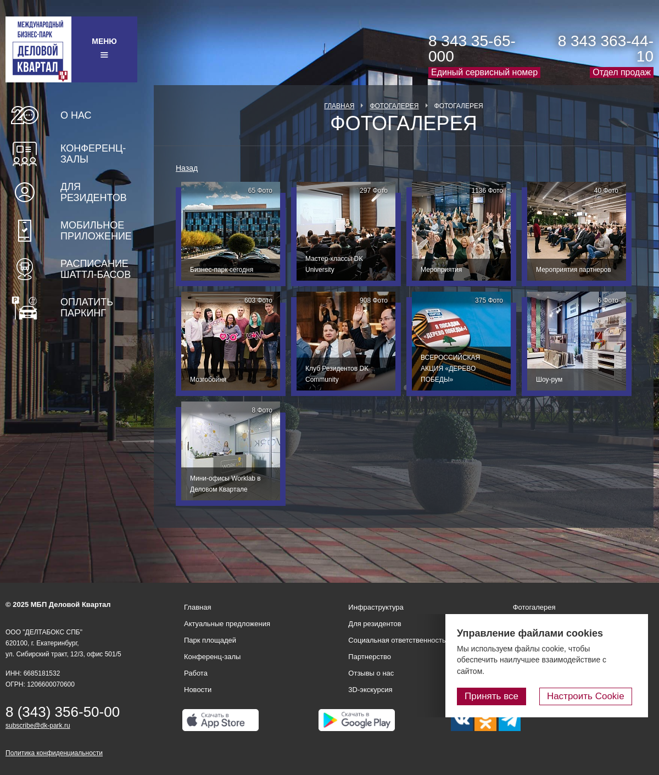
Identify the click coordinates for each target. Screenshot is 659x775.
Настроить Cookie (590, 697)
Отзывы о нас (371, 673)
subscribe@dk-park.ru (37, 725)
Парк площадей (210, 640)
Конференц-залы (93, 154)
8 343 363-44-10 (606, 48)
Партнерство (369, 657)
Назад (187, 168)
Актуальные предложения (227, 624)
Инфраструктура (375, 607)
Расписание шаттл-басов (95, 269)
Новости (197, 689)
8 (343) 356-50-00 (62, 711)
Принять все (501, 697)
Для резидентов (93, 192)
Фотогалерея (394, 106)
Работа (196, 673)
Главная (339, 106)
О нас (76, 115)
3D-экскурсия (370, 689)
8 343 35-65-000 (472, 48)
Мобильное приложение (96, 231)
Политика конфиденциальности (54, 753)
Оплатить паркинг (86, 308)
